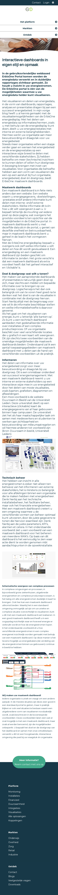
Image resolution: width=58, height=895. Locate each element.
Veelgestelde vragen (19, 880)
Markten (40, 27)
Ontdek (40, 34)
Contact (36, 2)
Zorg (11, 846)
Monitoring (14, 791)
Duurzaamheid (16, 804)
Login (46, 2)
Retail (11, 850)
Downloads (14, 884)
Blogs (11, 876)
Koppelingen (15, 820)
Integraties (14, 808)
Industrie (13, 854)
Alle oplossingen (17, 816)
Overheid (13, 842)
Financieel (13, 800)
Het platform (39, 21)
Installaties (14, 795)
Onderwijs (13, 838)
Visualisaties (14, 812)
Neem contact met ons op (29, 764)
